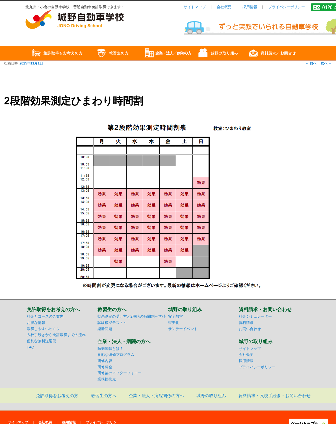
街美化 (173, 322)
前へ (311, 63)
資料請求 (246, 322)
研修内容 (104, 361)
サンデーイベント (183, 329)
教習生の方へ (103, 395)
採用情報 (249, 7)
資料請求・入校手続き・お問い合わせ (275, 395)
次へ (326, 63)
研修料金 (104, 367)
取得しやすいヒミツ (43, 329)
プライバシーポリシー (286, 7)
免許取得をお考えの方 (57, 395)
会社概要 (224, 7)
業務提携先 (106, 379)
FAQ (30, 347)
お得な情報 (36, 322)
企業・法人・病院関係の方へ (156, 395)
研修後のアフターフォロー (119, 373)
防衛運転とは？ (110, 348)
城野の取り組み (211, 395)
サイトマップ (195, 7)
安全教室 (175, 316)
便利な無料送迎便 (41, 341)
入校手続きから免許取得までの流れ (56, 335)
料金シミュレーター (255, 316)
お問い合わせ (250, 329)
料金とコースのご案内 (45, 316)
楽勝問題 (104, 329)
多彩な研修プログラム (115, 354)
